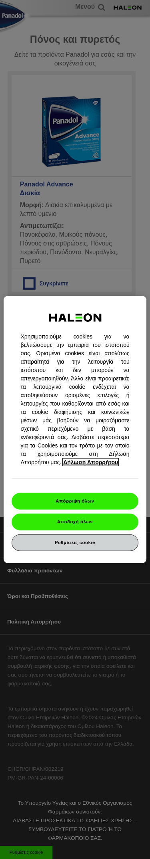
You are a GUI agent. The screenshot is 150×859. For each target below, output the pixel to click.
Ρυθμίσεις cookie (75, 542)
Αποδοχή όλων (75, 521)
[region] (75, 429)
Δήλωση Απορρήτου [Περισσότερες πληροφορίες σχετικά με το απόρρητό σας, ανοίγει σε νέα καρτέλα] (90, 462)
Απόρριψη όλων (75, 501)
